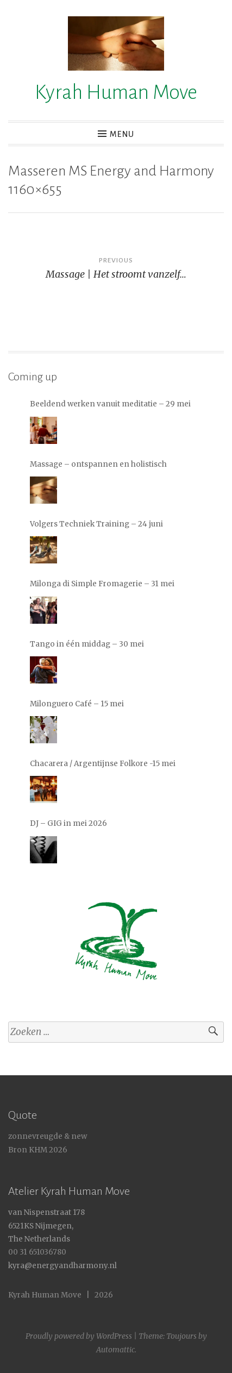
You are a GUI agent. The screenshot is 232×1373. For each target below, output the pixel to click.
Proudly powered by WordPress (79, 1336)
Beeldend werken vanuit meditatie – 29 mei (110, 404)
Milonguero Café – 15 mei (77, 704)
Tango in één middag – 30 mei (87, 644)
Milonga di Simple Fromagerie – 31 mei (102, 583)
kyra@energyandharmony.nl (62, 1265)
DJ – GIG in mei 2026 (68, 823)
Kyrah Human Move (116, 92)
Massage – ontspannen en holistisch (98, 464)
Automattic (115, 1350)
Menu (122, 134)
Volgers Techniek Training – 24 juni (96, 524)
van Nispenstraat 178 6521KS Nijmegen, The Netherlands (46, 1226)
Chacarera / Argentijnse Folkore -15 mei (102, 763)
